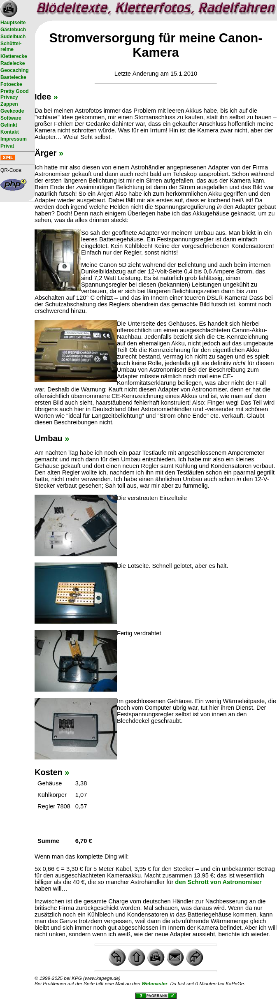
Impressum (13, 139)
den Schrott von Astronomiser (218, 882)
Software (10, 118)
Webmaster (155, 983)
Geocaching (14, 70)
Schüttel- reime (10, 46)
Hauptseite (13, 22)
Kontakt (9, 132)
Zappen (9, 104)
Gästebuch (13, 29)
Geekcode (12, 111)
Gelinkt (8, 125)
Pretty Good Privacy (14, 94)
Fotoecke (11, 84)
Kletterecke (13, 56)
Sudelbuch (13, 36)
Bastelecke (13, 77)
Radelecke (12, 63)
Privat (7, 146)
